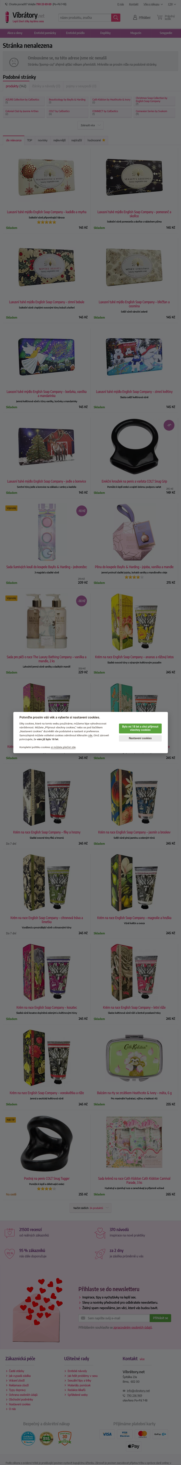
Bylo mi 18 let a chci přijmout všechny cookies (140, 728)
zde (90, 735)
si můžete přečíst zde (63, 747)
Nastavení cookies (140, 738)
